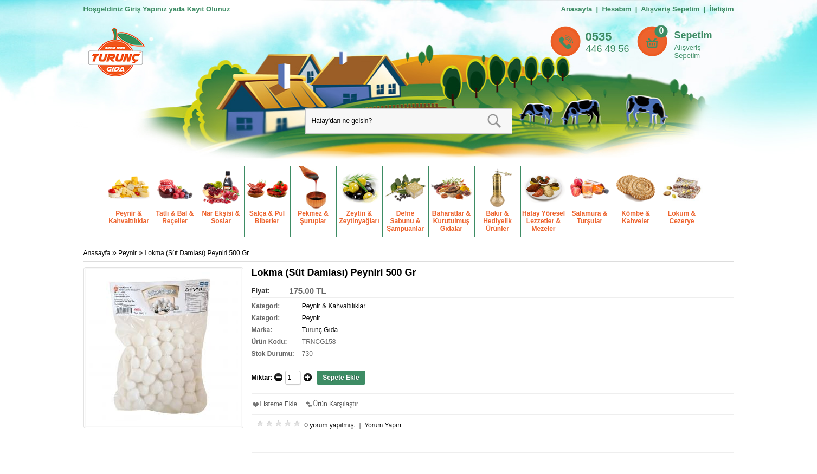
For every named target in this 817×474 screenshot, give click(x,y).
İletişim (722, 9)
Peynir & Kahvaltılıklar (333, 306)
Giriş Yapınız (146, 9)
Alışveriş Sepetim (687, 51)
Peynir (128, 253)
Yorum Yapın (382, 425)
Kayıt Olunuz (208, 9)
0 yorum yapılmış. (330, 425)
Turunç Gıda (320, 330)
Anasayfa (577, 9)
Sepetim (693, 35)
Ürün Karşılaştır (335, 404)
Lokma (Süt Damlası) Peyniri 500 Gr (197, 253)
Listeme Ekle (279, 404)
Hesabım (616, 9)
